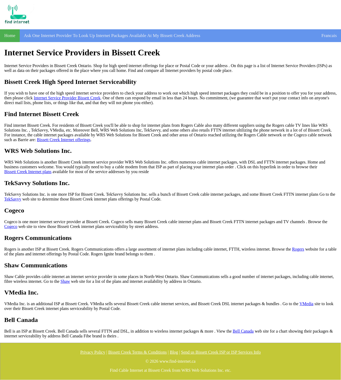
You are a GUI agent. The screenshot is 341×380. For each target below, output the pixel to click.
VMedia (306, 303)
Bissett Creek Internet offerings (64, 139)
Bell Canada (243, 331)
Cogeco (10, 226)
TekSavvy (12, 199)
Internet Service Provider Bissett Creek (67, 98)
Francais (329, 35)
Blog (174, 352)
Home (9, 35)
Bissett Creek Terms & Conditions (137, 352)
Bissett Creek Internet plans (27, 171)
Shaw (65, 281)
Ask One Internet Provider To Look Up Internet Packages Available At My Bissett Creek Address (112, 35)
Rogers (298, 249)
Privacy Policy (92, 352)
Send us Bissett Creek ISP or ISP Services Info (221, 352)
